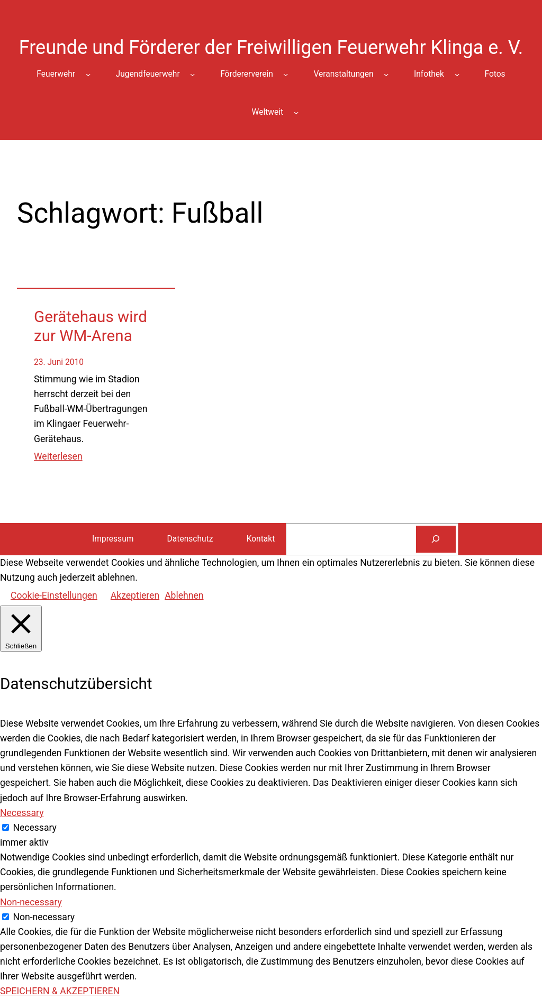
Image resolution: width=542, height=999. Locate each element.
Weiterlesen (58, 456)
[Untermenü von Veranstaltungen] (386, 74)
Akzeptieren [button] (135, 595)
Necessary (35, 827)
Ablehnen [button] (184, 595)
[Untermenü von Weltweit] (296, 112)
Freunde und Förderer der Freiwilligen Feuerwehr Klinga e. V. (271, 47)
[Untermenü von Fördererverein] (285, 74)
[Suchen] (436, 539)
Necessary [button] (22, 813)
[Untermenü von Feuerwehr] (88, 74)
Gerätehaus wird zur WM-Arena (90, 326)
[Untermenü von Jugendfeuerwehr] (192, 74)
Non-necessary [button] (31, 902)
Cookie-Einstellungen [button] (54, 595)
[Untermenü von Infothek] (457, 74)
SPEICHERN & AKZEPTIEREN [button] (60, 991)
